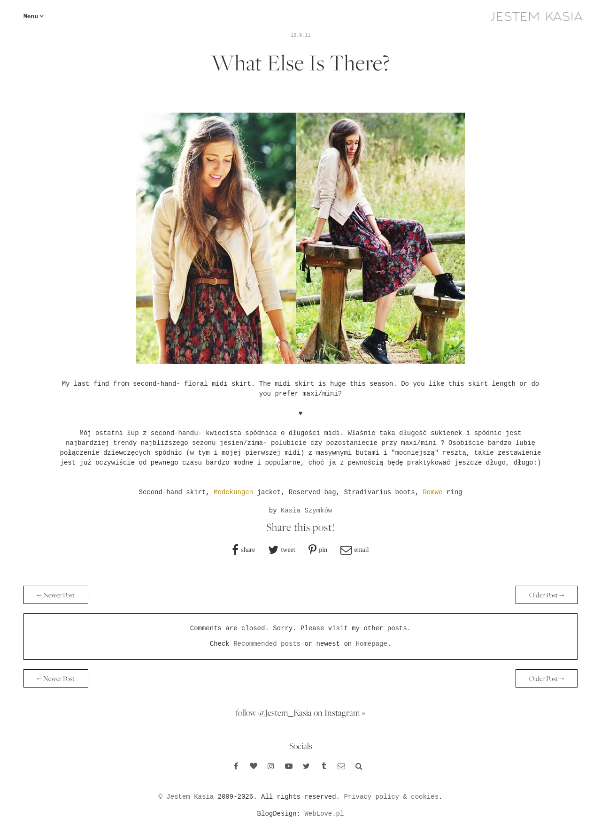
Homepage (371, 644)
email (361, 549)
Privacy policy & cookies (391, 797)
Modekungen (233, 492)
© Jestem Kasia (186, 797)
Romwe (432, 492)
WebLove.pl (324, 814)
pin (323, 549)
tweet (288, 549)
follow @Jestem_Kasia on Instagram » (300, 712)
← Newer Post (56, 595)
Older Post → (546, 595)
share (248, 549)
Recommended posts (266, 644)
